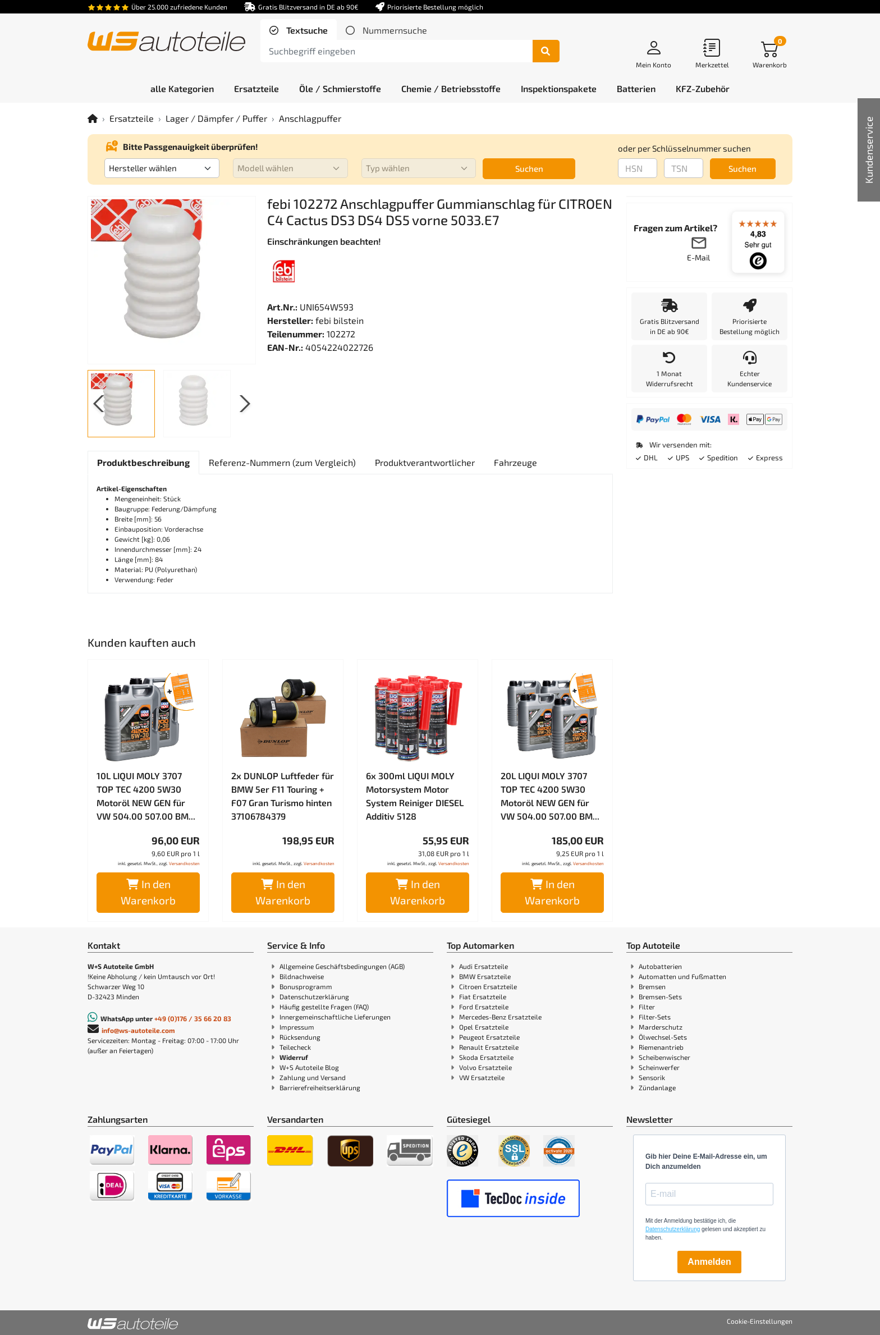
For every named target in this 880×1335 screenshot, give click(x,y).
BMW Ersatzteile (485, 976)
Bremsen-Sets (660, 996)
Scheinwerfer (659, 1067)
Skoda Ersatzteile (486, 1057)
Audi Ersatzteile (483, 966)
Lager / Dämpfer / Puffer (216, 118)
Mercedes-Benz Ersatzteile (500, 1017)
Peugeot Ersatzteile (489, 1037)
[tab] (298, 30)
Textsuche (306, 30)
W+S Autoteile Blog (309, 1067)
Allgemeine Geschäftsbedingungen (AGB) (342, 966)
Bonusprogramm (305, 986)
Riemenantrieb (661, 1047)
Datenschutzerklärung (314, 996)
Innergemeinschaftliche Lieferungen (335, 1017)
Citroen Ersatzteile (488, 986)
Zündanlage (657, 1087)
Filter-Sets (655, 1017)
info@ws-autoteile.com (138, 1030)
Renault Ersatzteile (489, 1047)
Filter (647, 1007)
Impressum (296, 1027)
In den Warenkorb (148, 892)
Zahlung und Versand (312, 1077)
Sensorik (652, 1077)
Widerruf (293, 1057)
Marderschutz (660, 1027)
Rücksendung (299, 1037)
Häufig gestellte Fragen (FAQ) (324, 1007)
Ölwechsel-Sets (663, 1037)
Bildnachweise (301, 976)
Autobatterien (660, 966)
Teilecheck (295, 1047)
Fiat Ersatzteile (482, 996)
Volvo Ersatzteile (485, 1067)
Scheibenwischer (664, 1057)
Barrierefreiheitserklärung (319, 1087)
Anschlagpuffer (310, 118)
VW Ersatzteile (482, 1077)
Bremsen (652, 986)
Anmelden (709, 1262)
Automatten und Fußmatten (682, 976)
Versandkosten (184, 863)
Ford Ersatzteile (483, 1007)
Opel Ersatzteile (483, 1027)
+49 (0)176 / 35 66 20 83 (192, 1018)
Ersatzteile (131, 118)
